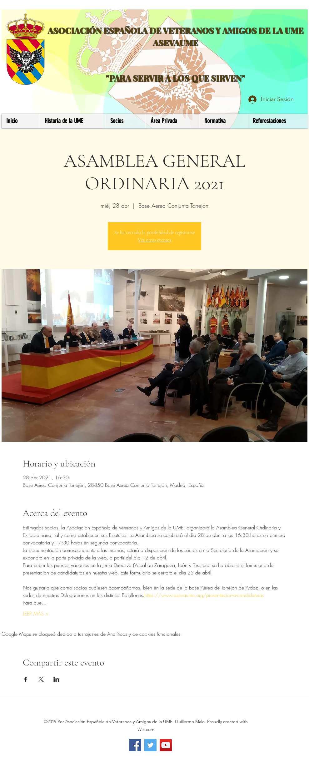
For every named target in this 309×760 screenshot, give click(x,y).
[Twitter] (150, 745)
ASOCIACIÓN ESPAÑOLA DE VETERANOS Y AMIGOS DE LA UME (176, 30)
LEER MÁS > (35, 613)
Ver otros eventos (154, 240)
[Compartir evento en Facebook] (26, 679)
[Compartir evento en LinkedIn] (56, 679)
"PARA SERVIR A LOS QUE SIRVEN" (175, 78)
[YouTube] (166, 745)
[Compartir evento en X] (41, 679)
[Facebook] (135, 745)
